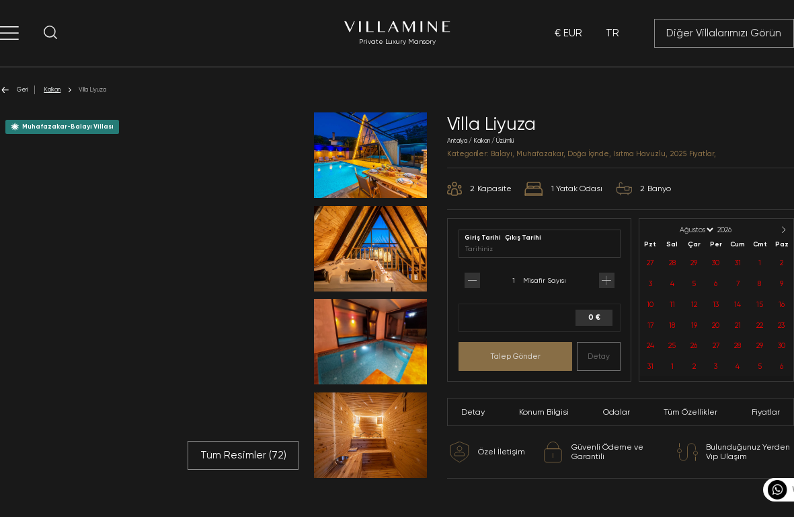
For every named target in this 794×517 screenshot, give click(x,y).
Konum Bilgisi (544, 412)
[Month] (695, 230)
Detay (599, 356)
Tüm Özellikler (690, 412)
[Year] (735, 230)
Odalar (616, 412)
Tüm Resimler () (243, 455)
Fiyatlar (766, 412)
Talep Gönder (515, 356)
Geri (14, 90)
